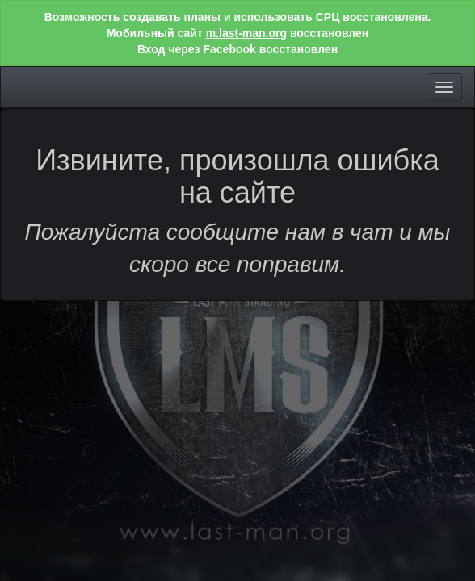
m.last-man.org (246, 33)
